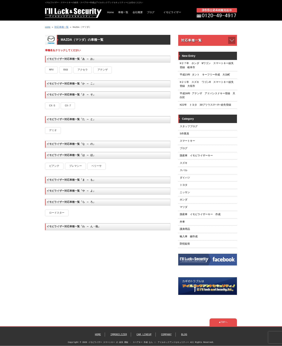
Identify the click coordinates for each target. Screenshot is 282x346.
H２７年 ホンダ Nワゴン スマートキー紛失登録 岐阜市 (207, 65)
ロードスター (56, 213)
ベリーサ (96, 166)
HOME (48, 27)
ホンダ (183, 200)
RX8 (65, 70)
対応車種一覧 (61, 27)
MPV (51, 70)
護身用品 (185, 229)
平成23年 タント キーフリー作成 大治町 (205, 75)
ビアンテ (54, 166)
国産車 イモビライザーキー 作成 (200, 214)
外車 (182, 222)
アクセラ (83, 70)
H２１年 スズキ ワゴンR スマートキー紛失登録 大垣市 (207, 84)
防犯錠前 (185, 244)
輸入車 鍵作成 (189, 236)
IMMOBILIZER (118, 334)
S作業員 (184, 134)
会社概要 (138, 12)
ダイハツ (185, 178)
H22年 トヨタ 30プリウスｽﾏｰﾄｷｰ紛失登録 (205, 105)
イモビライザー (172, 12)
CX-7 (68, 106)
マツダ (183, 207)
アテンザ (103, 70)
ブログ (151, 12)
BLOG (184, 334)
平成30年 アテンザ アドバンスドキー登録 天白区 (207, 95)
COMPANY (166, 334)
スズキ (183, 163)
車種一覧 (123, 12)
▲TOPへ (223, 322)
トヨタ (183, 185)
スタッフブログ (189, 126)
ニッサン (185, 192)
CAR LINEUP (144, 334)
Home (110, 12)
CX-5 (52, 106)
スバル (183, 170)
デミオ (53, 130)
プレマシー (75, 166)
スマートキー (187, 141)
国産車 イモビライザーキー (196, 156)
